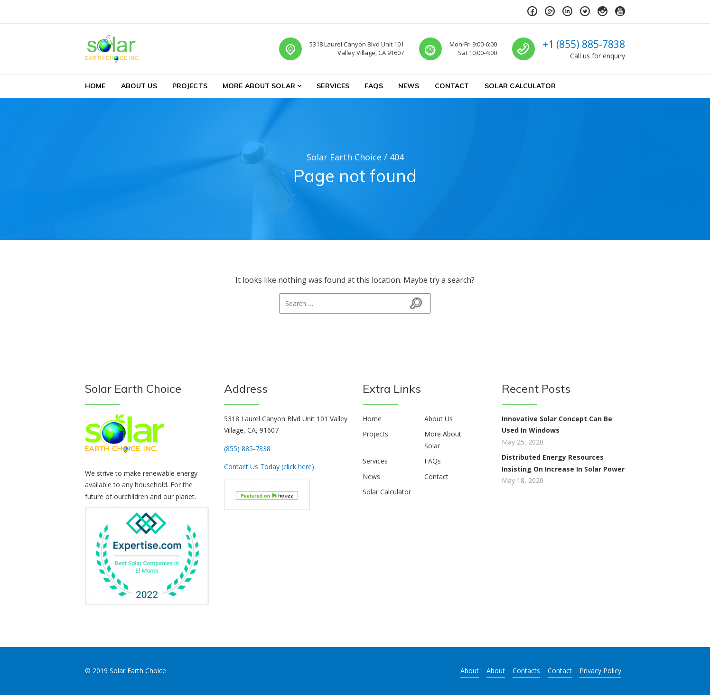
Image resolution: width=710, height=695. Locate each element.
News (409, 86)
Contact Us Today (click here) (269, 466)
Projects (189, 86)
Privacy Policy (600, 670)
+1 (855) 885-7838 (583, 44)
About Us (139, 86)
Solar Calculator (520, 86)
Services (333, 86)
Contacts (526, 670)
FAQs (373, 86)
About (469, 670)
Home (95, 86)
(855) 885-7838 (247, 448)
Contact (452, 86)
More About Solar (259, 86)
